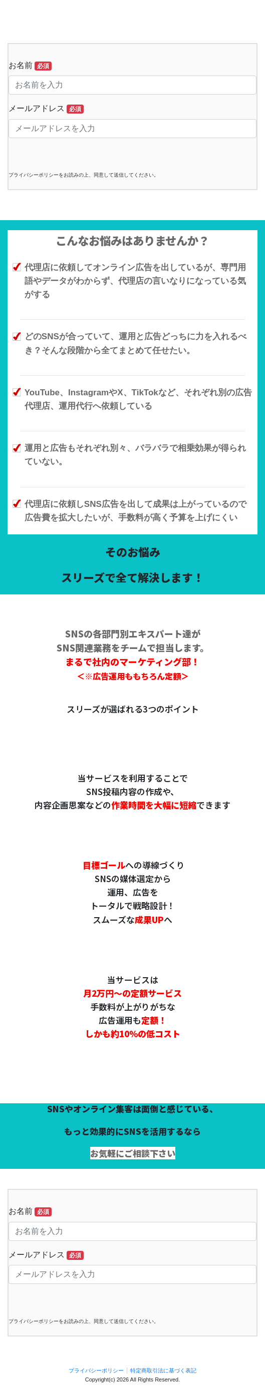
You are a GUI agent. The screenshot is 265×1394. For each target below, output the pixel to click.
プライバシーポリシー (96, 1370)
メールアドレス (46, 109)
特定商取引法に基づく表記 (163, 1370)
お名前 (30, 66)
